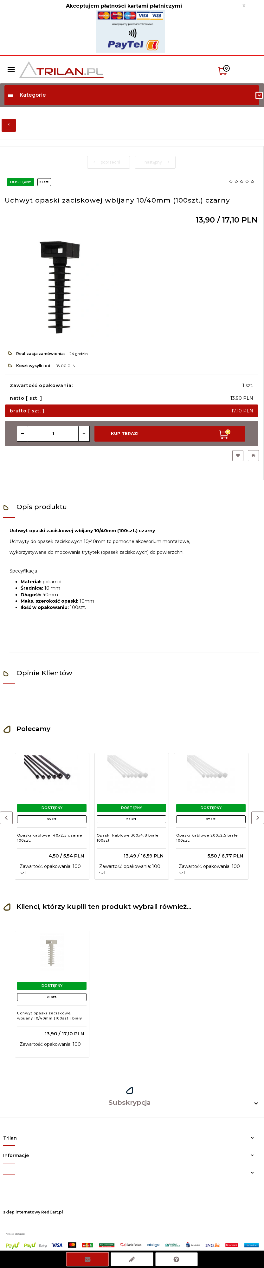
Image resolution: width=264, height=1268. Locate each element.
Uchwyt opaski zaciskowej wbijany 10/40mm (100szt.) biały (49, 1015)
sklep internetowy (21, 1212)
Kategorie (27, 95)
